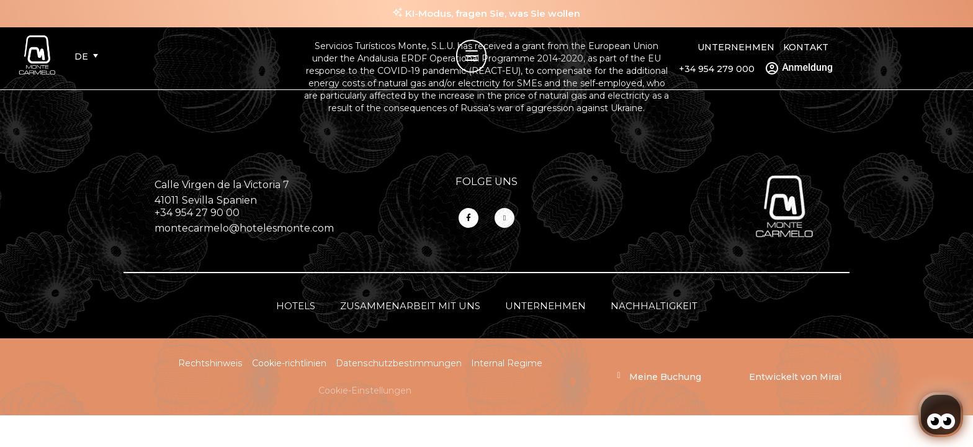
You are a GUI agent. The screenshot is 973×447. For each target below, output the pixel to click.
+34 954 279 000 (717, 68)
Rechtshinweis (210, 363)
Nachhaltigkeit (654, 306)
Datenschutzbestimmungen (399, 363)
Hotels (295, 306)
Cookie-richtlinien (289, 363)
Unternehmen (735, 47)
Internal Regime (506, 363)
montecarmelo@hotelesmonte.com (244, 228)
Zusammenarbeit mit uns (410, 306)
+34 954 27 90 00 (197, 213)
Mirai (830, 376)
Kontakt (805, 47)
